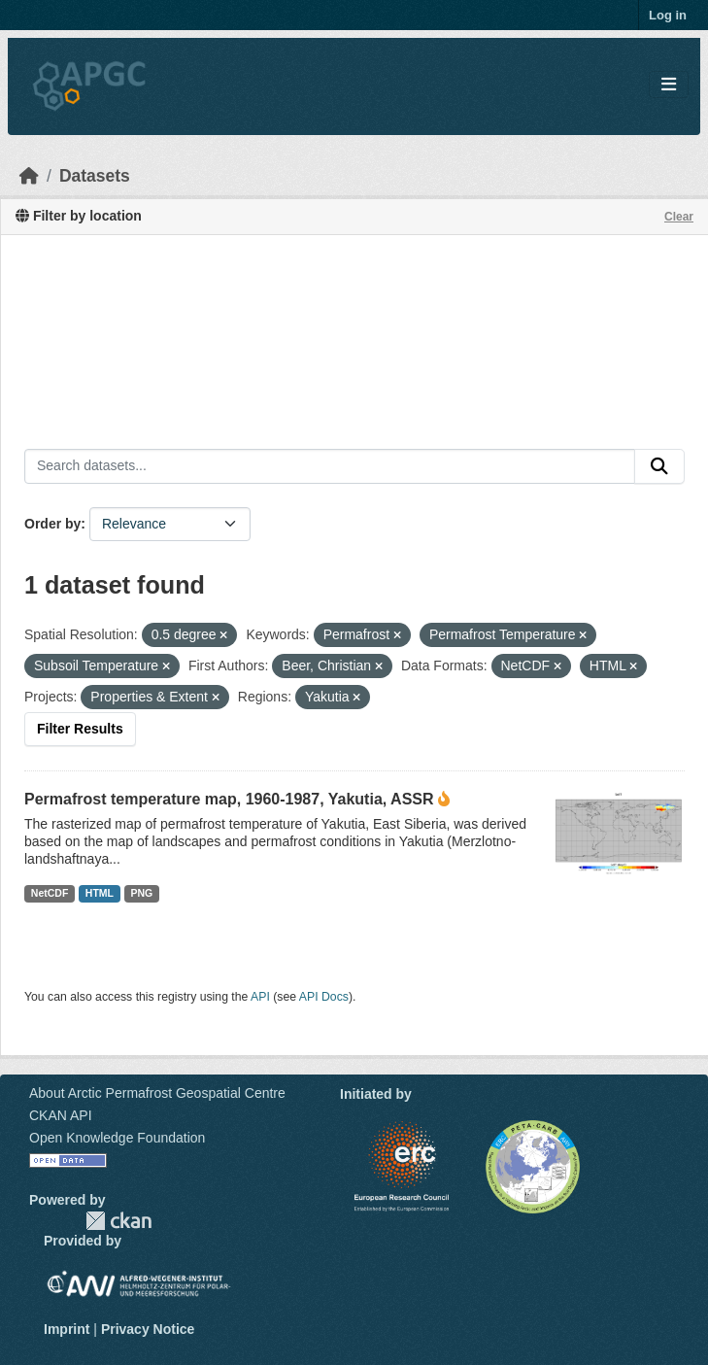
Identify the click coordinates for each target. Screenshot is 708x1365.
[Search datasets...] (329, 466)
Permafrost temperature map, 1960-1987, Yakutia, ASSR (229, 799)
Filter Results (80, 728)
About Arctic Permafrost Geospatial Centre (157, 1093)
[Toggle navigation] (669, 85)
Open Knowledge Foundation (117, 1137)
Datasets (94, 176)
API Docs (324, 997)
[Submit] (659, 466)
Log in (668, 15)
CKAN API (60, 1115)
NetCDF (50, 893)
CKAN (118, 1221)
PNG (142, 893)
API (260, 997)
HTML (99, 893)
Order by (52, 523)
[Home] (29, 176)
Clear (678, 216)
